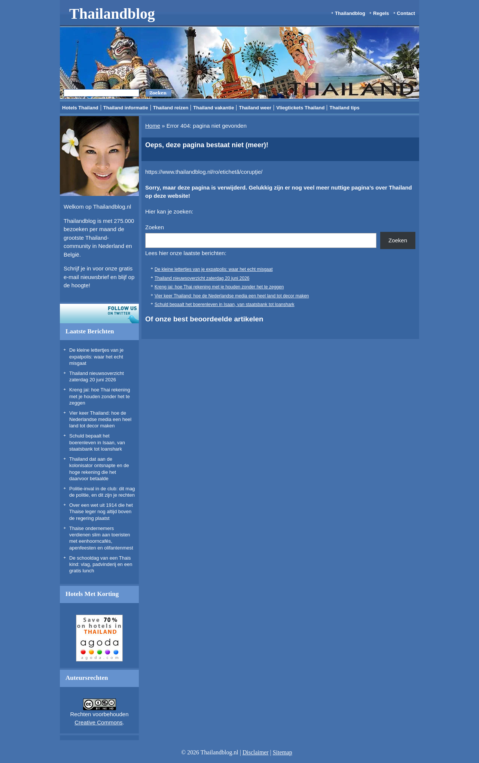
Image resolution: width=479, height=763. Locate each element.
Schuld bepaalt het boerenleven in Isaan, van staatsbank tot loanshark (97, 442)
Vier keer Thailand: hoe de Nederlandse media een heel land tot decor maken (100, 419)
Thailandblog (112, 13)
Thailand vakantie (213, 107)
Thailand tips (344, 107)
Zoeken (154, 227)
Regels (381, 13)
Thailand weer (255, 107)
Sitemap (282, 752)
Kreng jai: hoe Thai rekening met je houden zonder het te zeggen (99, 396)
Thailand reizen (171, 107)
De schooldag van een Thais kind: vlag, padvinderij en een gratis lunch (100, 564)
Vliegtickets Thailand (300, 107)
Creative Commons (98, 722)
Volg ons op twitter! (99, 313)
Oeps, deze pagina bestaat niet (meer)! (206, 145)
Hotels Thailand (80, 107)
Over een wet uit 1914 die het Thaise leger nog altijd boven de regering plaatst (101, 511)
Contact (406, 13)
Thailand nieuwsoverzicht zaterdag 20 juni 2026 (202, 278)
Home (152, 125)
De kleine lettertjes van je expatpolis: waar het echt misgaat (96, 356)
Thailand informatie (125, 107)
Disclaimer (255, 752)
